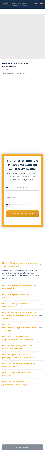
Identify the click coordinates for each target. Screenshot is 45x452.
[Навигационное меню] (41, 4)
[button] (36, 4)
